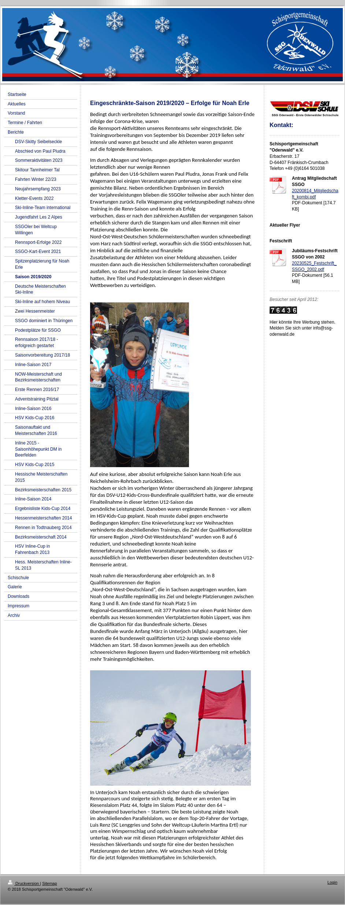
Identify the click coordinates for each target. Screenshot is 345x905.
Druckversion (24, 883)
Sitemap (49, 883)
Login (332, 882)
